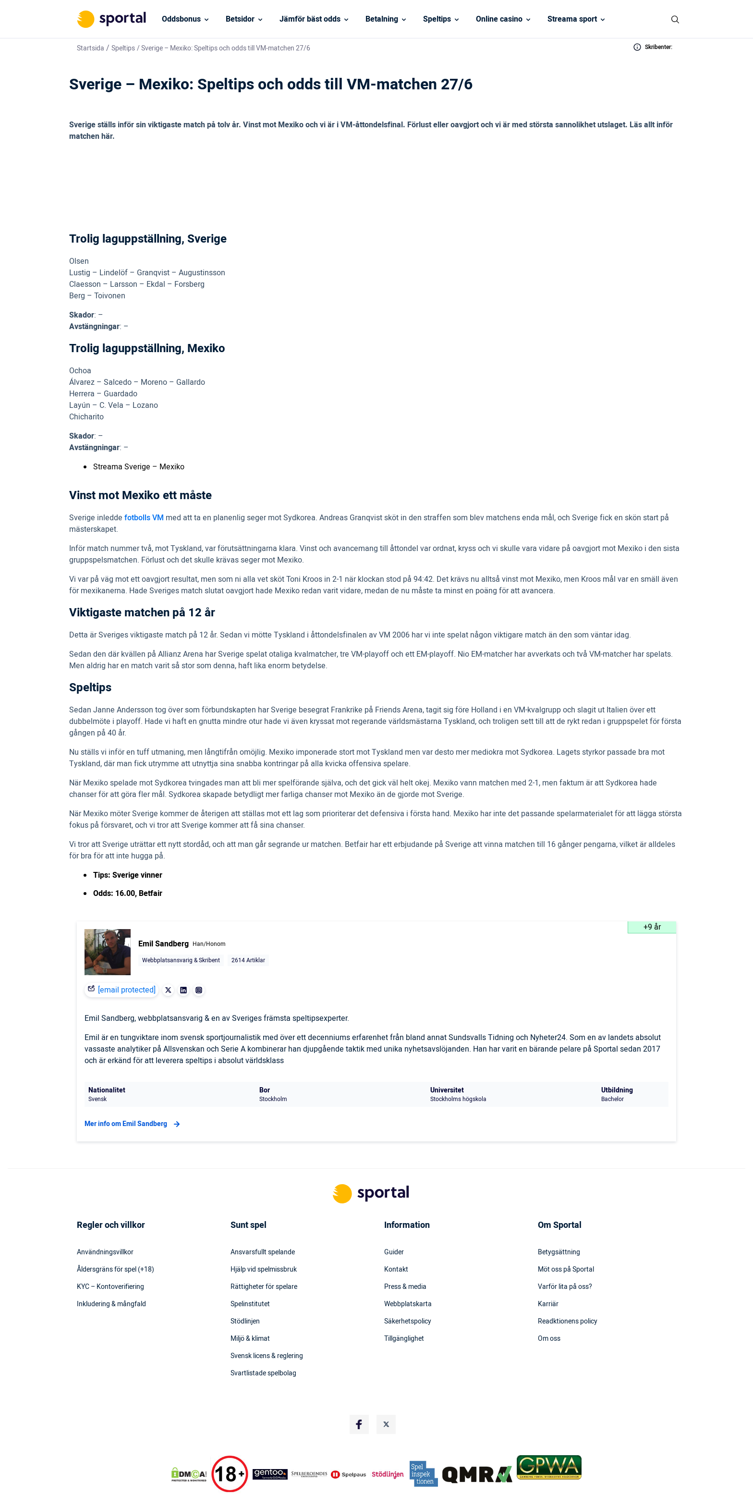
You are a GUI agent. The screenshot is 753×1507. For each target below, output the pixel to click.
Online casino (499, 19)
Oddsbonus (181, 19)
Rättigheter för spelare (264, 1258)
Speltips (437, 19)
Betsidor (240, 19)
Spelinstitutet (250, 1275)
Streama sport (572, 19)
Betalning (381, 19)
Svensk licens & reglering (267, 1327)
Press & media (405, 1258)
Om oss (549, 1310)
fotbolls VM (144, 489)
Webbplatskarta (408, 1275)
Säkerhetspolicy (407, 1293)
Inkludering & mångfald (111, 1275)
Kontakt (396, 1241)
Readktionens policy (567, 1293)
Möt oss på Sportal (566, 1241)
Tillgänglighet (404, 1310)
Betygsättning (559, 1223)
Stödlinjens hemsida (401, 1497)
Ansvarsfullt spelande (263, 1223)
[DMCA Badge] (188, 1445)
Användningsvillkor (105, 1223)
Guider (394, 1223)
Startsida (90, 48)
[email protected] (127, 961)
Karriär (548, 1275)
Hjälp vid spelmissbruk (264, 1241)
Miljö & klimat (250, 1310)
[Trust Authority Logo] (270, 1445)
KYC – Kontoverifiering (110, 1258)
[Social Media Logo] (359, 1395)
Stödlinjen (245, 1293)
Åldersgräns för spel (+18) (115, 1241)
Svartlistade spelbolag (263, 1344)
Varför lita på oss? (565, 1258)
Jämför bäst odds (309, 19)
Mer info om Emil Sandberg (133, 1095)
